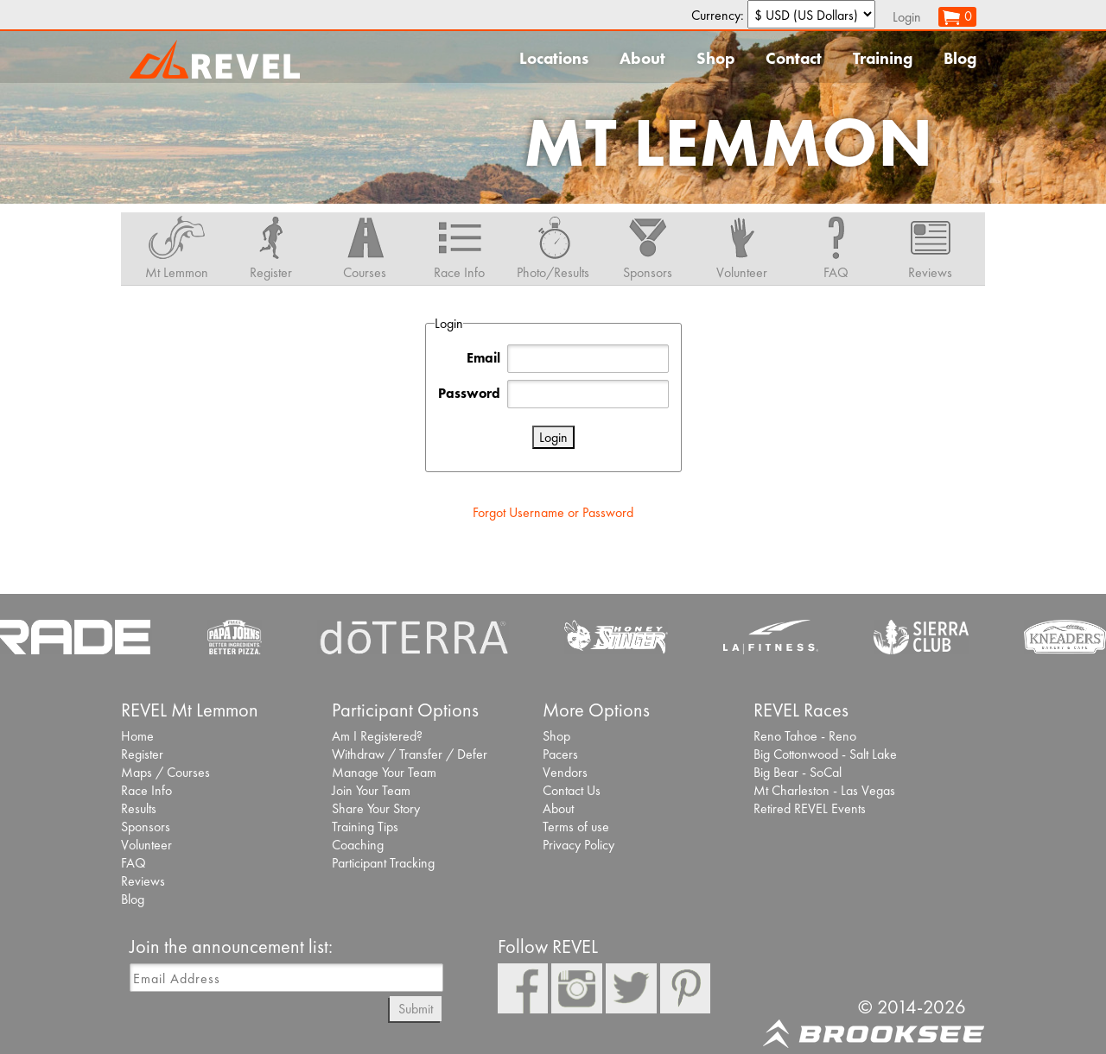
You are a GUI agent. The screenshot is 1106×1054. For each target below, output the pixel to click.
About (642, 58)
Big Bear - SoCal (797, 772)
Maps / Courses (165, 772)
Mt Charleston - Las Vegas (824, 790)
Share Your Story (376, 808)
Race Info (146, 790)
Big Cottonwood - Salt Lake (825, 754)
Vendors (565, 772)
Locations (553, 58)
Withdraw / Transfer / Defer (409, 754)
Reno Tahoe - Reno (804, 736)
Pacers (560, 754)
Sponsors (145, 826)
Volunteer (146, 845)
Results (138, 808)
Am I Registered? (377, 736)
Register (142, 754)
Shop (715, 58)
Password (469, 393)
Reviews (143, 881)
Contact (794, 58)
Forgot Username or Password (553, 512)
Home (137, 736)
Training (882, 58)
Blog (960, 58)
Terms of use (576, 826)
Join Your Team (371, 790)
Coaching (358, 845)
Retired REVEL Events (809, 808)
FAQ (133, 863)
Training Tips (365, 826)
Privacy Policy (578, 845)
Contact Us (572, 790)
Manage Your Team (384, 772)
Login (907, 17)
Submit (415, 1009)
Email (483, 358)
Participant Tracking (383, 863)
